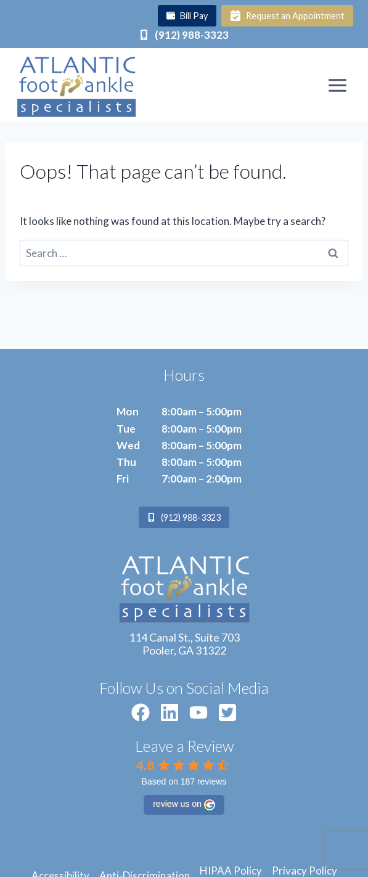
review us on (184, 804)
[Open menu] (337, 85)
